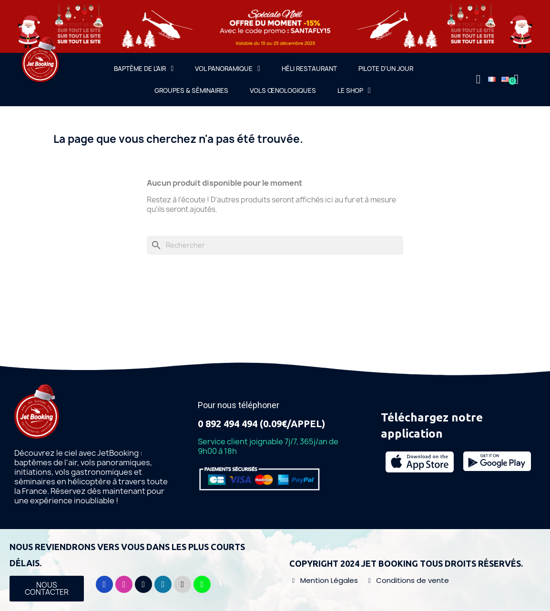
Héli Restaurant (309, 68)
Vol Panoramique (227, 68)
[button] (47, 588)
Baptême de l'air (143, 68)
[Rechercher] (275, 245)
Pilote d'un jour (385, 68)
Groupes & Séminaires (191, 90)
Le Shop (354, 90)
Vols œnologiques (283, 90)
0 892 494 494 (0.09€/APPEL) (261, 423)
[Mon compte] (478, 79)
